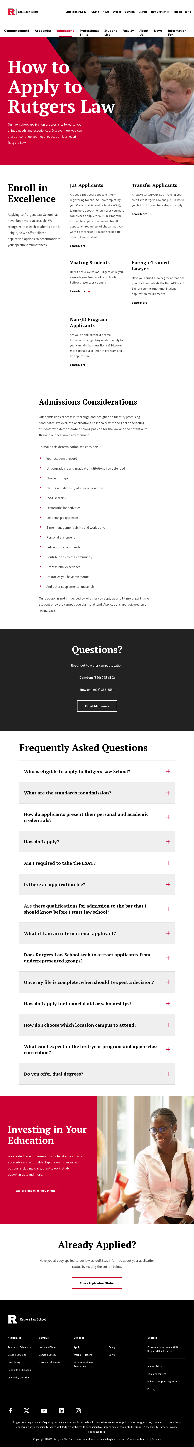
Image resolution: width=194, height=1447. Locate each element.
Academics (43, 30)
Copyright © (40, 1439)
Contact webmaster (138, 1439)
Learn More (80, 246)
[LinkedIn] (61, 1410)
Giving (95, 11)
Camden (130, 11)
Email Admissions (97, 706)
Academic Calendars (19, 1347)
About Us (144, 32)
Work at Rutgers (83, 1354)
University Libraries (19, 1377)
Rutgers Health (182, 11)
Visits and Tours (47, 1347)
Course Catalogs (17, 1354)
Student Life (110, 32)
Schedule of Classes (19, 1370)
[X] (26, 1411)
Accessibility (154, 1366)
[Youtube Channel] (44, 1411)
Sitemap (156, 1439)
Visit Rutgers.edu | (77, 11)
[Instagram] (78, 1410)
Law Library (14, 1362)
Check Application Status (97, 1283)
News (106, 11)
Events (117, 11)
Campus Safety (47, 1354)
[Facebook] (10, 1410)
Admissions (65, 30)
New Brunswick (160, 11)
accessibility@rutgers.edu (101, 1427)
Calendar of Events (49, 1362)
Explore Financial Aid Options (35, 1190)
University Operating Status (163, 1381)
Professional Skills (89, 32)
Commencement (16, 30)
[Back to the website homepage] (23, 12)
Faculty (128, 30)
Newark (142, 11)
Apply (77, 1347)
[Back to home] (27, 1319)
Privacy (151, 1389)
